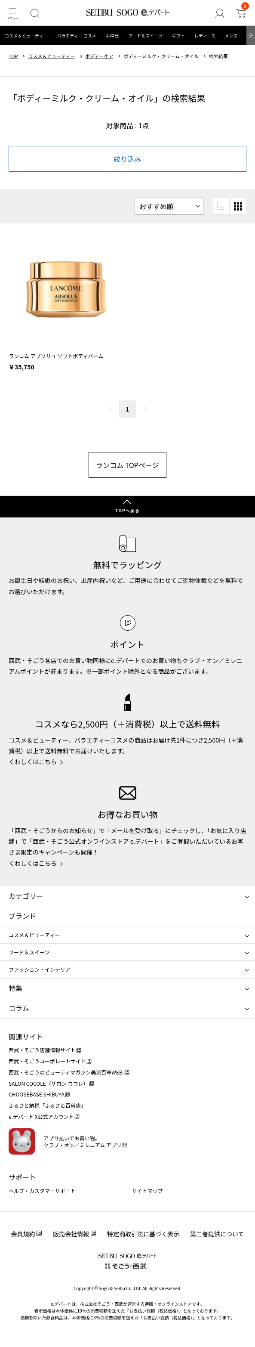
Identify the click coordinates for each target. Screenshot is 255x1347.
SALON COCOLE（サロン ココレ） (48, 1083)
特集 (15, 988)
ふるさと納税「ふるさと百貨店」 (47, 1105)
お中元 (112, 35)
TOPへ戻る (127, 510)
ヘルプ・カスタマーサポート (42, 1190)
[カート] (240, 13)
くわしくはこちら (33, 761)
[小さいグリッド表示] (237, 206)
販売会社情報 (71, 1233)
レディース (204, 35)
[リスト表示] (220, 206)
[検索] (35, 13)
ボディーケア (99, 56)
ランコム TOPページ (127, 465)
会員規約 (23, 1233)
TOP (13, 56)
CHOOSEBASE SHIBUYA (37, 1094)
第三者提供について (217, 1233)
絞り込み (127, 159)
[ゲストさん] (219, 13)
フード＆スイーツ (145, 35)
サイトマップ (147, 1190)
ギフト (178, 35)
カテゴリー (26, 896)
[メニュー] (12, 13)
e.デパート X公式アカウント (41, 1116)
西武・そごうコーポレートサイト (47, 1061)
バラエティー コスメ (76, 35)
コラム (19, 1008)
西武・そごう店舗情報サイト (42, 1049)
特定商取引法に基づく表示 (143, 1233)
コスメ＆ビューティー (26, 35)
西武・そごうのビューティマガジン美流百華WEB (66, 1072)
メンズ (231, 35)
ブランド (22, 915)
